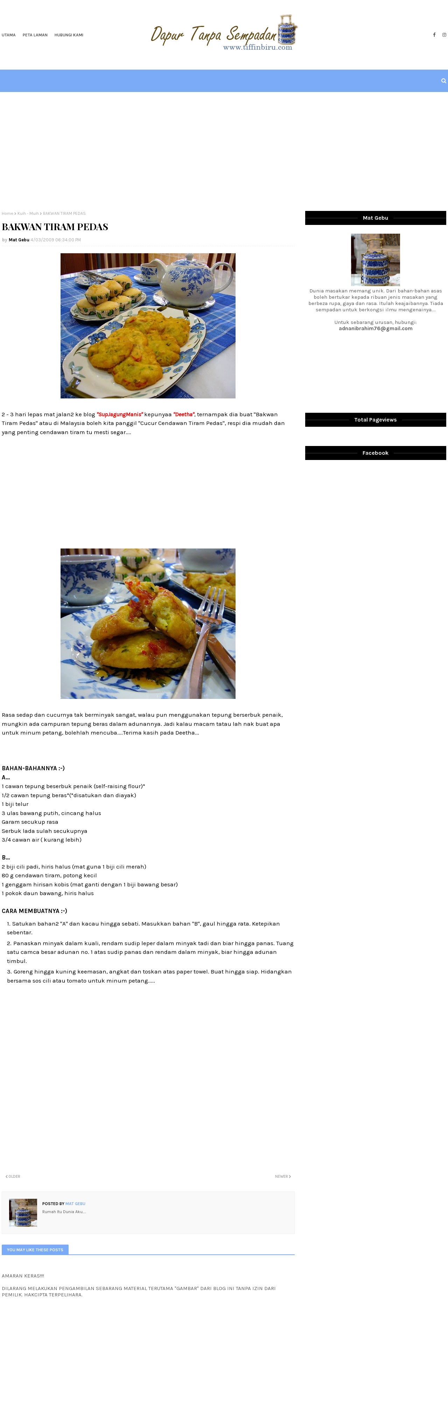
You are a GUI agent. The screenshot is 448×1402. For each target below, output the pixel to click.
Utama (9, 35)
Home (7, 213)
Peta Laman (35, 35)
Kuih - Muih (28, 213)
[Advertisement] (224, 151)
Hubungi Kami (69, 35)
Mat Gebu (19, 239)
